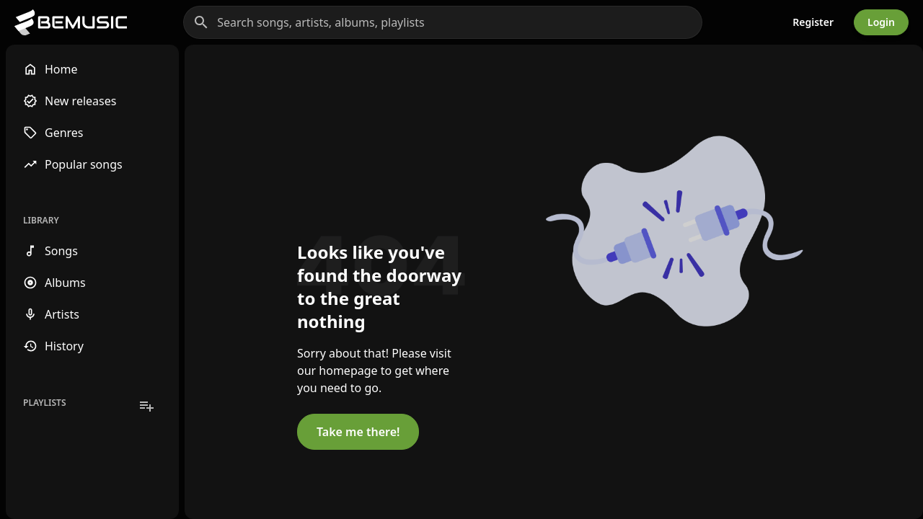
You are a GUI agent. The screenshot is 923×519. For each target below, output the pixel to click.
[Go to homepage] (70, 22)
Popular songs (73, 164)
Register (813, 22)
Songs (50, 251)
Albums (54, 282)
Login (881, 22)
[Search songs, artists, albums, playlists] (442, 22)
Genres (53, 133)
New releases (69, 101)
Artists (51, 314)
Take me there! (358, 432)
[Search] (201, 22)
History (53, 346)
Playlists (44, 402)
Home (50, 69)
